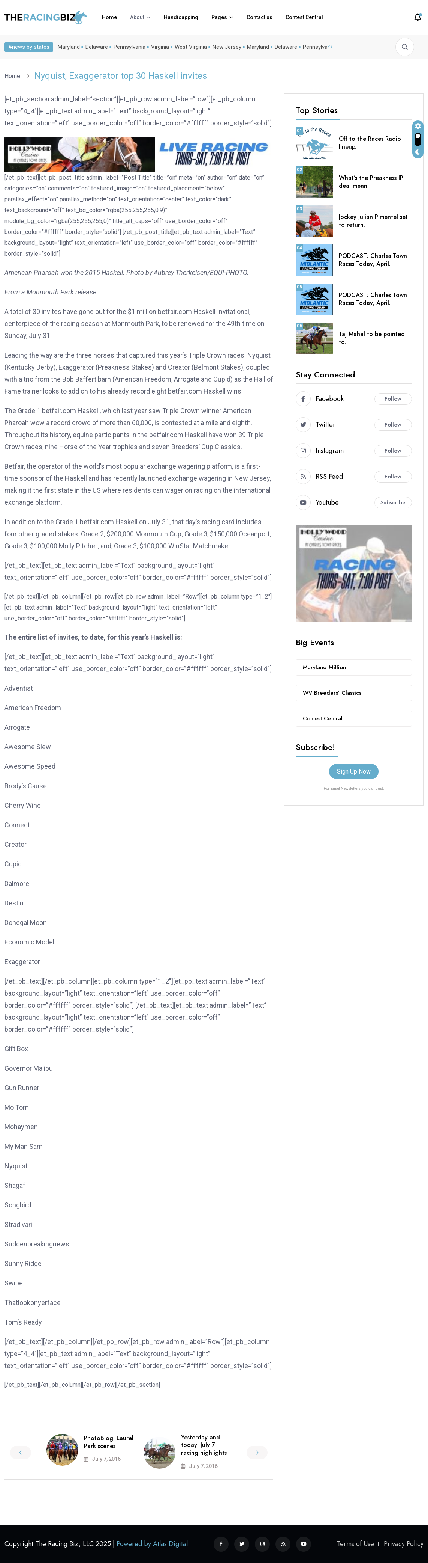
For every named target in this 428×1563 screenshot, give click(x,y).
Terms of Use (355, 1544)
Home (109, 17)
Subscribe (393, 502)
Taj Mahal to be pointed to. (372, 338)
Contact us (259, 17)
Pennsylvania (129, 47)
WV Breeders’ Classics (332, 693)
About (137, 17)
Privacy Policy (404, 1544)
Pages (219, 17)
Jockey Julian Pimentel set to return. (373, 221)
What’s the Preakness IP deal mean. (371, 181)
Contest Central (304, 17)
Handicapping (181, 17)
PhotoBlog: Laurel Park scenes (108, 1442)
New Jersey (227, 47)
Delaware (96, 47)
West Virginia (191, 47)
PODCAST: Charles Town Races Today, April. (373, 260)
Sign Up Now (354, 771)
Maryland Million (324, 667)
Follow (393, 399)
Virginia (160, 47)
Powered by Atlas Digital (152, 1544)
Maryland (69, 47)
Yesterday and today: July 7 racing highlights (204, 1445)
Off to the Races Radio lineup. (370, 142)
